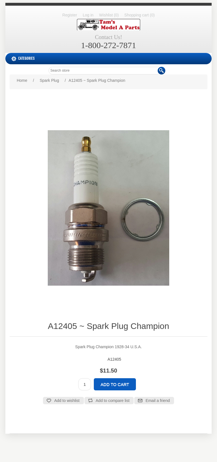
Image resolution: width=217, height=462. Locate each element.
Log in (88, 15)
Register (69, 15)
